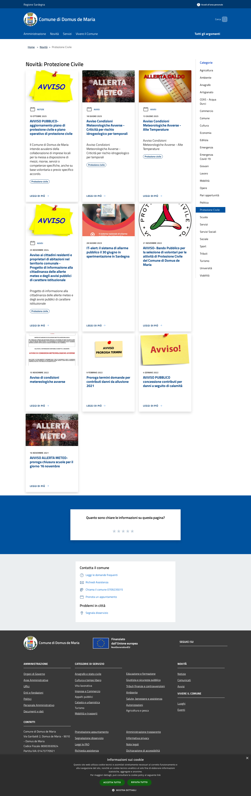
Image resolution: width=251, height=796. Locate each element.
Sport (203, 246)
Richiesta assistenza (87, 750)
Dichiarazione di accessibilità (143, 750)
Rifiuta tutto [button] (139, 782)
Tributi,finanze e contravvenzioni (145, 686)
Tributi (203, 253)
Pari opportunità (209, 195)
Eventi (181, 710)
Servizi (204, 224)
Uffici (27, 686)
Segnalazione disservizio (89, 738)
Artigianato (206, 92)
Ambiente (205, 77)
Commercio (206, 111)
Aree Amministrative (36, 680)
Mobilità (204, 181)
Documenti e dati (34, 711)
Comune (205, 118)
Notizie (37, 109)
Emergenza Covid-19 (206, 157)
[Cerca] (223, 19)
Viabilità (204, 275)
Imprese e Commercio (87, 691)
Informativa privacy (137, 738)
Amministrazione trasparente (143, 732)
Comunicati (184, 680)
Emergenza (206, 147)
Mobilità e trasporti (86, 713)
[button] (125, 790)
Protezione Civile (210, 210)
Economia (205, 133)
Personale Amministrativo (39, 705)
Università (206, 268)
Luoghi (181, 703)
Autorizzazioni (134, 705)
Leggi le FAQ (82, 744)
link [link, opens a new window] (159, 775)
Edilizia (204, 140)
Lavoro (204, 173)
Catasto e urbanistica (87, 702)
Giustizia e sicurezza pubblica (143, 680)
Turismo (204, 261)
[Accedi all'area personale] (209, 5)
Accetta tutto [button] (112, 782)
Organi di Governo (34, 674)
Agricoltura (206, 70)
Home (31, 47)
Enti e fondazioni (33, 692)
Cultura (204, 125)
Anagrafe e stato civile (88, 674)
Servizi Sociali (208, 232)
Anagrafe (205, 85)
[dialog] (125, 775)
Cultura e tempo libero (88, 680)
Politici (28, 699)
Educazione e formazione (140, 674)
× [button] (247, 758)
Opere (203, 188)
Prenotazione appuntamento (92, 732)
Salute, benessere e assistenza (144, 699)
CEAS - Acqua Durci (208, 101)
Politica (204, 202)
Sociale (204, 239)
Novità (43, 47)
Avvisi (93, 109)
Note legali (132, 744)
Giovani (204, 166)
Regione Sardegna (34, 4)
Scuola (204, 217)
